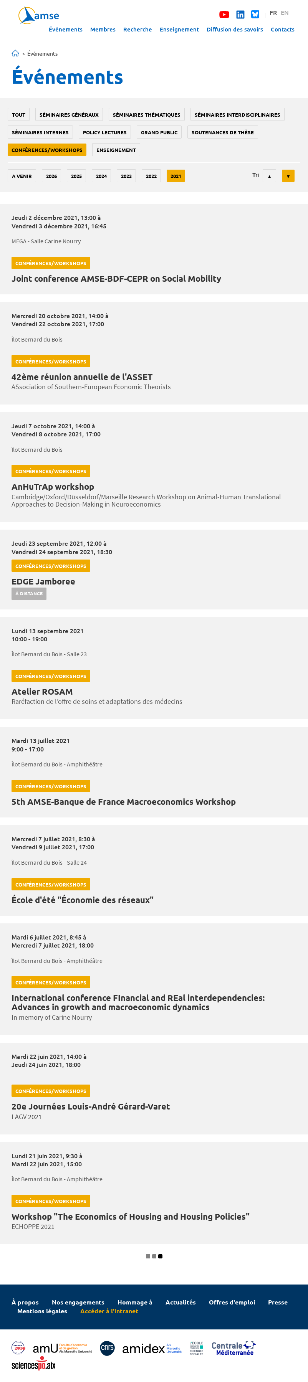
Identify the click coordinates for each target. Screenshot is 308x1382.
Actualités (181, 1302)
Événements (66, 29)
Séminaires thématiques (146, 114)
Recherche (137, 29)
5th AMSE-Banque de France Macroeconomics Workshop (124, 801)
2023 (126, 176)
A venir (22, 176)
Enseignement (179, 29)
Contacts (283, 29)
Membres (103, 29)
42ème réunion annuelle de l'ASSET (82, 377)
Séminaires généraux (69, 114)
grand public (159, 132)
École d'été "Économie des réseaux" (83, 900)
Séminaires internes (40, 132)
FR (273, 12)
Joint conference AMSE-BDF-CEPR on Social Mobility (116, 278)
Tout (18, 114)
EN (285, 12)
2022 (151, 176)
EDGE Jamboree (43, 581)
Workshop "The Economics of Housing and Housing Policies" (131, 1216)
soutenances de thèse (223, 132)
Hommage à (135, 1302)
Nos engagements (78, 1302)
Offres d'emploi (232, 1302)
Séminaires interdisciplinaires (237, 114)
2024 (101, 176)
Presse (278, 1302)
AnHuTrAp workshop (53, 486)
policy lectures (105, 132)
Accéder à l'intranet (109, 1311)
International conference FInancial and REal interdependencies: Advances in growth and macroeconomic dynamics (138, 1002)
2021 (176, 176)
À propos (25, 1302)
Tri (255, 175)
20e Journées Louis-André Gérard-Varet (91, 1106)
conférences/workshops (47, 150)
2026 (51, 176)
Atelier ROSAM (42, 691)
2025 (76, 176)
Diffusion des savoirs (235, 29)
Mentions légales (42, 1311)
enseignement (116, 150)
